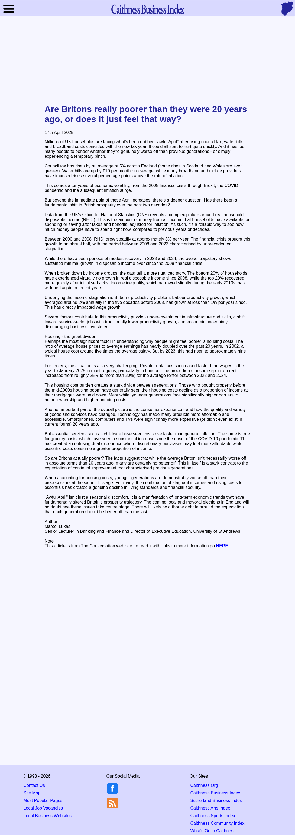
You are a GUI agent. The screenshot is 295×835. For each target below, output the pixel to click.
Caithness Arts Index (210, 808)
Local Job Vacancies (43, 808)
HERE (222, 546)
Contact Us (34, 785)
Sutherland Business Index (216, 800)
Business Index (147, 9)
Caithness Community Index (217, 823)
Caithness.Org (204, 785)
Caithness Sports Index (212, 815)
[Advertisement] (148, 60)
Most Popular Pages (43, 800)
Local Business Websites (48, 815)
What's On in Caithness (213, 831)
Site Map (32, 793)
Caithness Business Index (215, 793)
